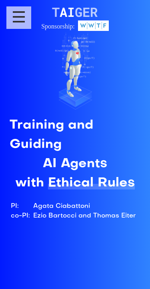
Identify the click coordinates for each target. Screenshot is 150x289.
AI (75, 11)
